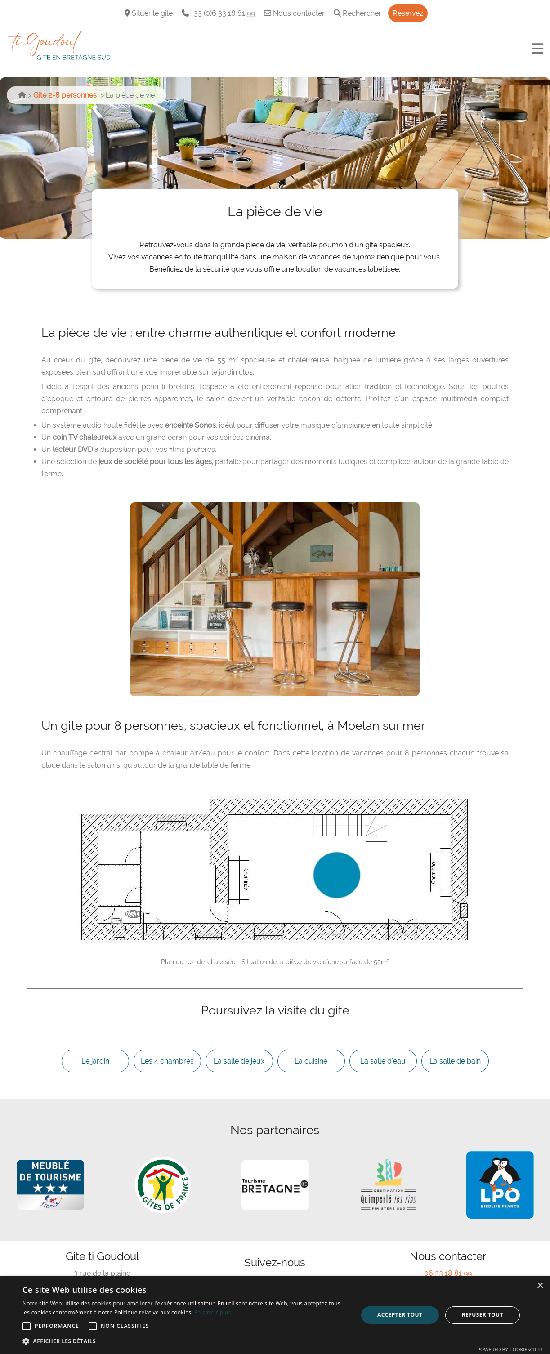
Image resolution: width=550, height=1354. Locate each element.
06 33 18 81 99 (448, 1273)
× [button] (540, 1286)
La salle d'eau (383, 1061)
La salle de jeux (239, 1061)
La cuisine (311, 1061)
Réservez (408, 13)
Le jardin (95, 1061)
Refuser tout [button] (482, 1314)
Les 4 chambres (167, 1061)
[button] (185, 1341)
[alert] (275, 1315)
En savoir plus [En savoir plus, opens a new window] (212, 1312)
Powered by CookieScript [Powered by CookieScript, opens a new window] (510, 1349)
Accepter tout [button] (399, 1314)
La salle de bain (455, 1061)
